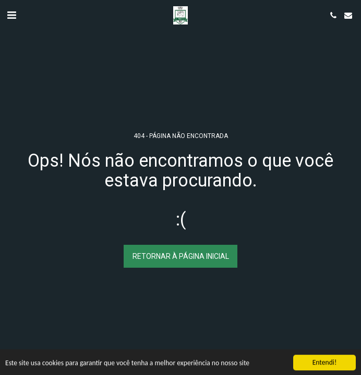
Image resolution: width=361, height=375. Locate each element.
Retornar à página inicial (181, 256)
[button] (11, 15)
